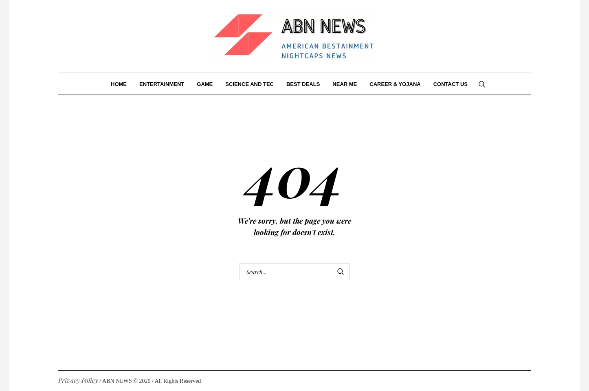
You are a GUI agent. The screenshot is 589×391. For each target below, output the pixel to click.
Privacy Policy (78, 380)
